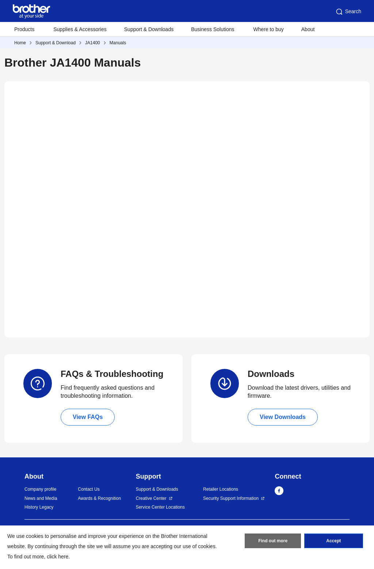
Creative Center (151, 498)
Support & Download (55, 42)
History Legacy (38, 507)
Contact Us (88, 489)
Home (20, 42)
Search (348, 11)
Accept (333, 540)
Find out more (272, 540)
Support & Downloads (148, 29)
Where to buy (268, 29)
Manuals (118, 42)
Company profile (40, 489)
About (308, 29)
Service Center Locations (160, 507)
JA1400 (92, 42)
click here (57, 556)
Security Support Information (231, 498)
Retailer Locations (220, 489)
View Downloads (283, 417)
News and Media (40, 498)
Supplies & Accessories (80, 29)
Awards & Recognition (99, 498)
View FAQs (88, 417)
